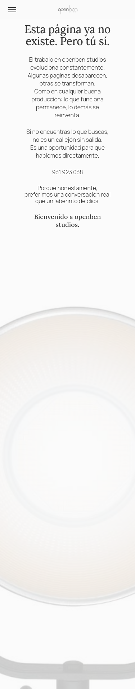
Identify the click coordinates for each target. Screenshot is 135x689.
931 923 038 (67, 172)
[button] (12, 9)
